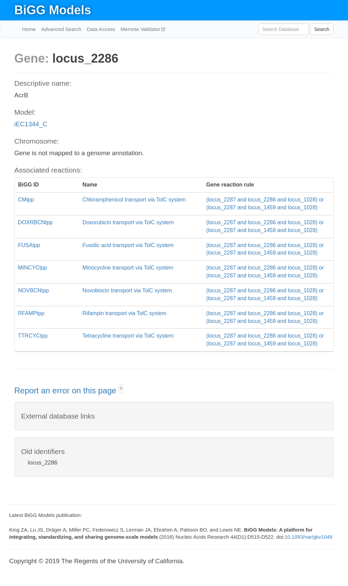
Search (321, 29)
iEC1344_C (30, 124)
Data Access (101, 29)
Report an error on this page (66, 390)
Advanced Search (61, 29)
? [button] (121, 389)
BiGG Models (52, 10)
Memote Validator (141, 29)
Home (29, 29)
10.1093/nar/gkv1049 (308, 537)
